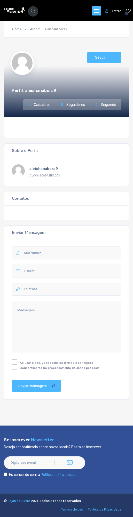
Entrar (113, 11)
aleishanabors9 (43, 168)
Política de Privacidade (59, 475)
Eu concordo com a (40, 475)
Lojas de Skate (18, 501)
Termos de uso (72, 509)
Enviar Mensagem (37, 386)
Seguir (104, 57)
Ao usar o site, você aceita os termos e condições (56, 363)
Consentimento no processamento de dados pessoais (59, 368)
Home (17, 29)
